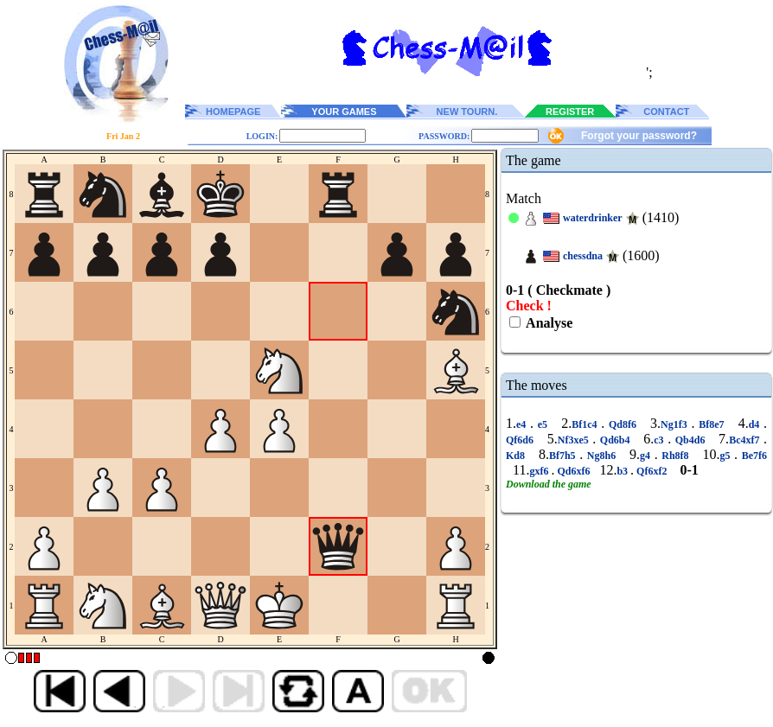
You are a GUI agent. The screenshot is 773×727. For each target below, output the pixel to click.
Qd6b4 (615, 440)
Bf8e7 (711, 424)
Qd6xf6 (573, 471)
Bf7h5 (564, 456)
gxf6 (540, 471)
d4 (756, 424)
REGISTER (570, 111)
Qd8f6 (622, 424)
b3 (623, 471)
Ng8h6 (601, 456)
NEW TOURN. (467, 111)
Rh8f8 (675, 456)
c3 (661, 440)
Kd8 (517, 456)
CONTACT (666, 111)
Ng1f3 (676, 424)
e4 (523, 424)
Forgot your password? (639, 136)
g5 (726, 456)
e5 (542, 424)
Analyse (547, 323)
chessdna (583, 256)
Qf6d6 (522, 440)
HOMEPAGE (233, 111)
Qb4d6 (690, 440)
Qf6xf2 (651, 471)
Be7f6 (752, 456)
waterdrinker (593, 218)
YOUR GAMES (343, 111)
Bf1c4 (586, 424)
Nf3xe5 (575, 440)
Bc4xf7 (746, 440)
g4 (647, 456)
